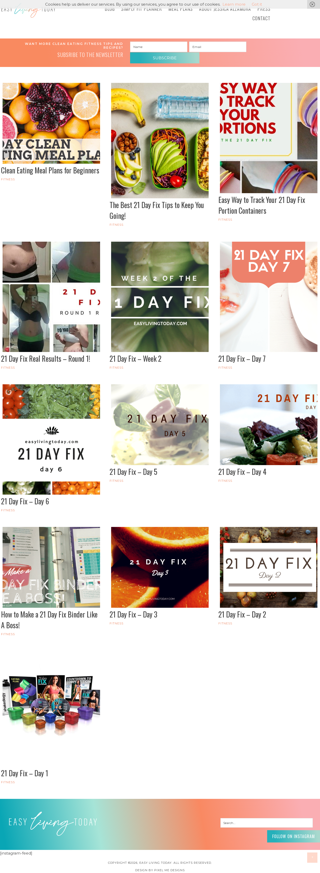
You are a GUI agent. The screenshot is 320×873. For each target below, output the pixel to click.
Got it (257, 4)
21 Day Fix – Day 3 (133, 610)
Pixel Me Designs (169, 866)
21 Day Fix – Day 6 (25, 497)
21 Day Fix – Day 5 (133, 468)
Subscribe (276, 47)
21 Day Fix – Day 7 (242, 354)
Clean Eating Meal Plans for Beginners (50, 166)
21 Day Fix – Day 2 (242, 610)
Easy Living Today (39, 12)
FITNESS (8, 175)
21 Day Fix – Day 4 (242, 468)
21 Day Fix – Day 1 (24, 769)
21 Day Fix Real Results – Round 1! (45, 354)
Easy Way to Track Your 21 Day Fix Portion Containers (261, 201)
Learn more (234, 4)
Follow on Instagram (289, 831)
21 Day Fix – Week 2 (135, 354)
